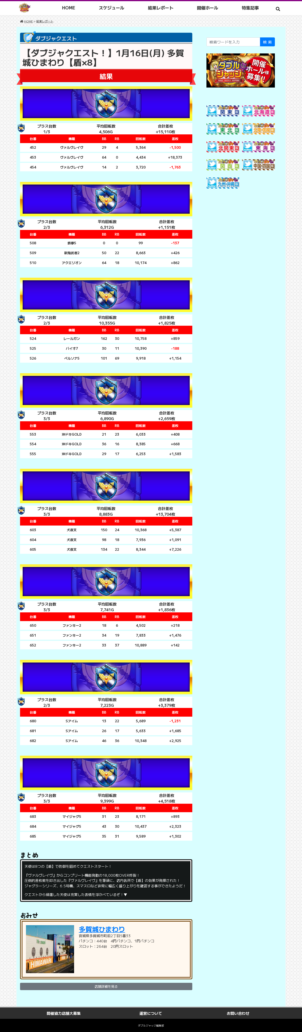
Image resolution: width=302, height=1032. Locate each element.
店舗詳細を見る (106, 986)
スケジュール (112, 7)
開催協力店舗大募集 (64, 1013)
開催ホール (208, 7)
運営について (150, 1013)
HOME (69, 7)
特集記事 (251, 7)
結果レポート (161, 7)
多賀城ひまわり (102, 929)
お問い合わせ (238, 1013)
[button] (278, 9)
